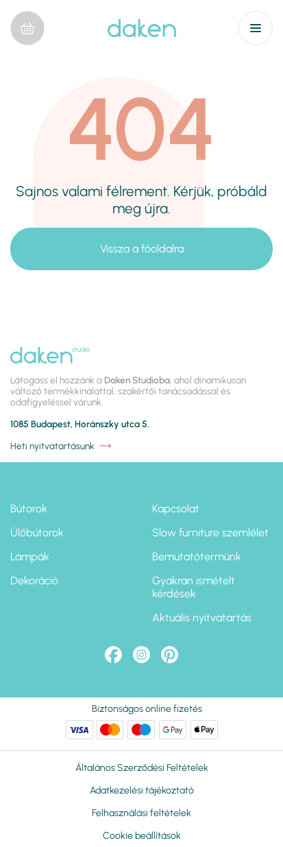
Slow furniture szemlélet (210, 532)
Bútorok (28, 508)
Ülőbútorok (37, 532)
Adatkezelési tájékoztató (142, 790)
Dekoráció (34, 580)
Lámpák (29, 556)
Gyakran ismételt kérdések (193, 587)
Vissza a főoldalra (142, 248)
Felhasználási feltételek (141, 813)
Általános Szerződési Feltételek (141, 768)
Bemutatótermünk (196, 556)
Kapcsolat (175, 508)
